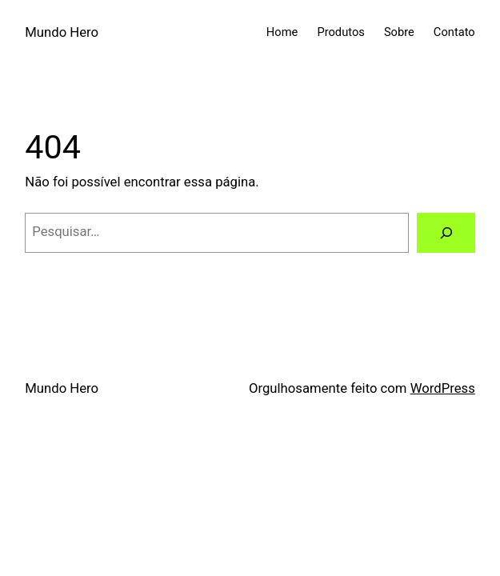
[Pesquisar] (446, 233)
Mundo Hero (61, 32)
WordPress (442, 388)
